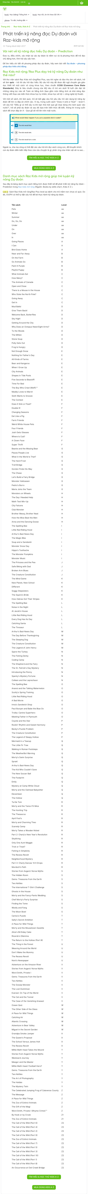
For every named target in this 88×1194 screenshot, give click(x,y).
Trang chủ (5, 27)
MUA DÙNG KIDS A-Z (44, 168)
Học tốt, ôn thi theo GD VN (47, 15)
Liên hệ (23, 2)
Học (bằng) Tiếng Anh (17, 15)
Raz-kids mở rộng (26, 187)
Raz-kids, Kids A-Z (22, 27)
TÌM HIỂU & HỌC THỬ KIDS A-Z (44, 158)
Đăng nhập (6, 2)
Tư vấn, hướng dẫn (16, 20)
